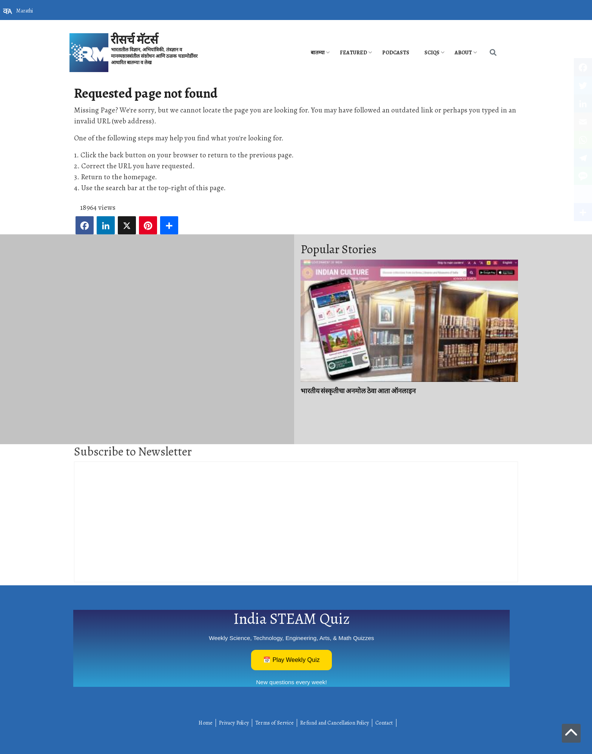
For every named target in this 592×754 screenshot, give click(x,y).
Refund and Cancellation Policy (334, 722)
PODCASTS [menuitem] (395, 52)
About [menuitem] (463, 52)
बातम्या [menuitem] (318, 52)
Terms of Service (274, 722)
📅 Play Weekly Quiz (291, 660)
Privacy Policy (234, 722)
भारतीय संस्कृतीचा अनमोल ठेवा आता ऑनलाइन (358, 390)
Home (206, 722)
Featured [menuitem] (353, 52)
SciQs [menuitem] (431, 52)
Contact (384, 722)
